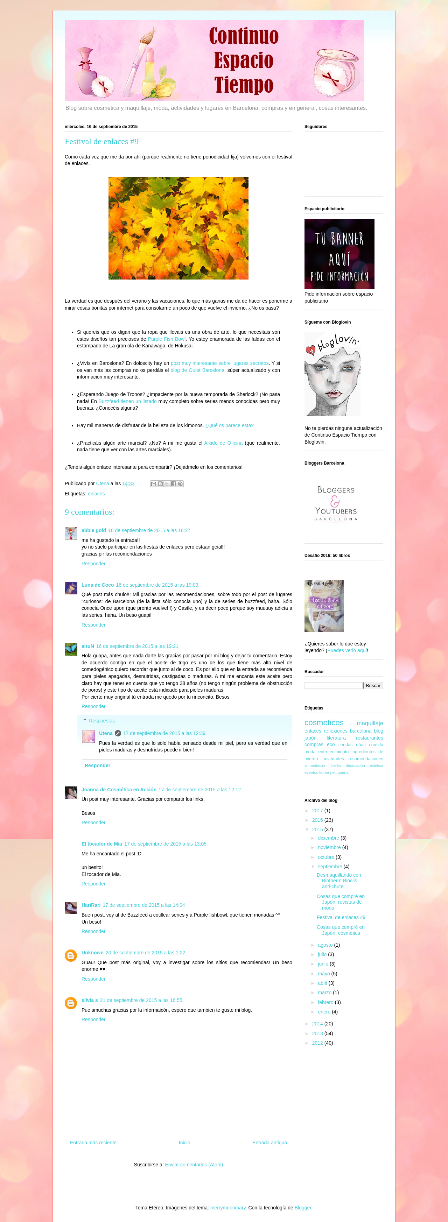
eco (331, 744)
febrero (326, 1002)
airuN (88, 646)
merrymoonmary (228, 1207)
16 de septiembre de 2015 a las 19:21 (137, 646)
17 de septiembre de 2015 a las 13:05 (165, 844)
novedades (333, 758)
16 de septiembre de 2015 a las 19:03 (157, 585)
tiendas (345, 744)
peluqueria (339, 772)
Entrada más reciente (93, 1142)
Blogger (303, 1207)
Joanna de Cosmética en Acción (119, 789)
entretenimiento (333, 751)
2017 (318, 810)
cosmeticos (324, 722)
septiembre (330, 866)
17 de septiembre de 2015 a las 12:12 (200, 789)
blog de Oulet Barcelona (197, 370)
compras (313, 744)
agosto (326, 945)
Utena (106, 733)
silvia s (90, 1000)
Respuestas (102, 720)
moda (310, 751)
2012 (318, 1043)
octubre (327, 857)
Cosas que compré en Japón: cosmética (341, 930)
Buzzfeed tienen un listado (127, 401)
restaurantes (369, 738)
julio (323, 954)
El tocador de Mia (102, 844)
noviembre (330, 847)
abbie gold (94, 530)
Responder (94, 563)
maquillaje (370, 723)
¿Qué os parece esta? (229, 425)
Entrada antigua (269, 1142)
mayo (324, 973)
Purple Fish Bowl (167, 339)
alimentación (315, 765)
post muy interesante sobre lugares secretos (220, 363)
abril (323, 983)
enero (325, 1012)
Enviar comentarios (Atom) (194, 1164)
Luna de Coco (98, 585)
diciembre (329, 838)
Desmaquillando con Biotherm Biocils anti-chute (339, 881)
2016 (318, 820)
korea (324, 772)
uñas (360, 744)
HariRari (91, 905)
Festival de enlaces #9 (341, 917)
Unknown (93, 952)
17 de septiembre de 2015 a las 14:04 (144, 905)
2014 (318, 1023)
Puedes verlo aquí (347, 650)
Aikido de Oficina (223, 443)
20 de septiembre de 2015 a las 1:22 (145, 952)
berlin (336, 765)
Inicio (184, 1142)
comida (376, 744)
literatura (336, 738)
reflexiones (336, 731)
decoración (355, 765)
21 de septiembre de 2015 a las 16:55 (141, 1000)
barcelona (361, 731)
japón (310, 738)
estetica (376, 765)
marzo (325, 992)
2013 (318, 1033)
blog (378, 731)
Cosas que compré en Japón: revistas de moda (341, 902)
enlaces (96, 493)
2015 (318, 829)
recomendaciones (366, 758)
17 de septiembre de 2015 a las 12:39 (164, 733)
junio (323, 964)
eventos (311, 772)
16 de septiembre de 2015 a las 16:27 (149, 530)
